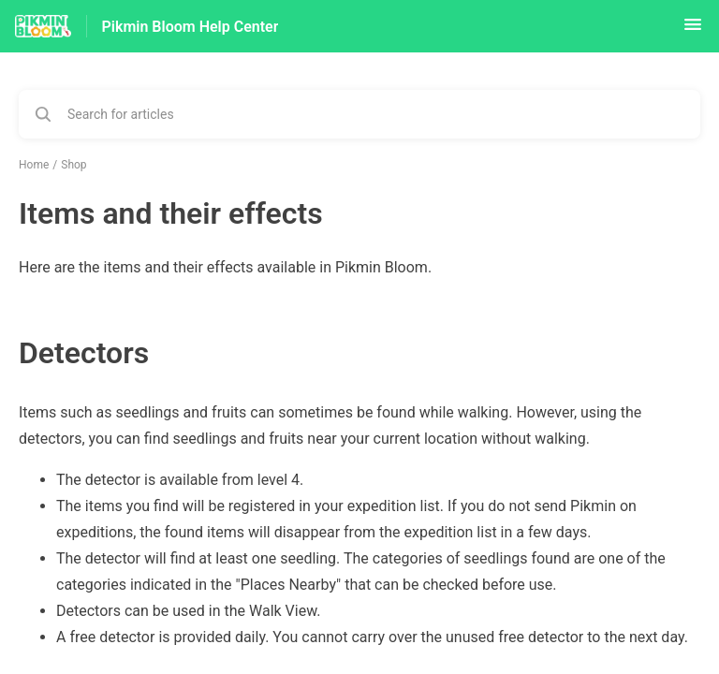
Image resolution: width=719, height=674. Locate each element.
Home (34, 164)
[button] (693, 30)
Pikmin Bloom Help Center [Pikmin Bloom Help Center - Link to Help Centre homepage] (190, 27)
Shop (73, 164)
